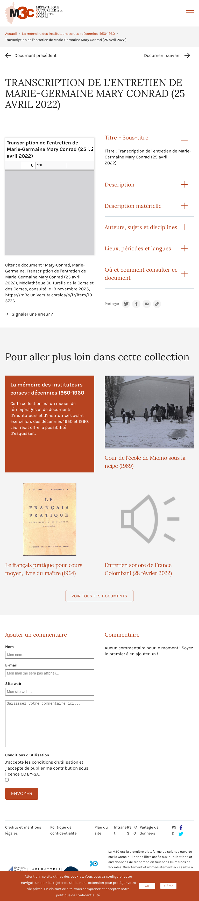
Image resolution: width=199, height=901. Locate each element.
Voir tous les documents (99, 595)
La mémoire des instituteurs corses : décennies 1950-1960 (68, 33)
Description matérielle (133, 205)
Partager (112, 304)
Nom (9, 646)
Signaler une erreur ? (32, 314)
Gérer (168, 886)
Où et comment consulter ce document (141, 273)
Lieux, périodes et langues (138, 248)
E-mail (11, 665)
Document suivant (162, 55)
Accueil (11, 33)
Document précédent (35, 55)
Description (119, 184)
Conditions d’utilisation (27, 755)
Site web (13, 683)
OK (147, 886)
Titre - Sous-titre (126, 137)
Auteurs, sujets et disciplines (141, 227)
